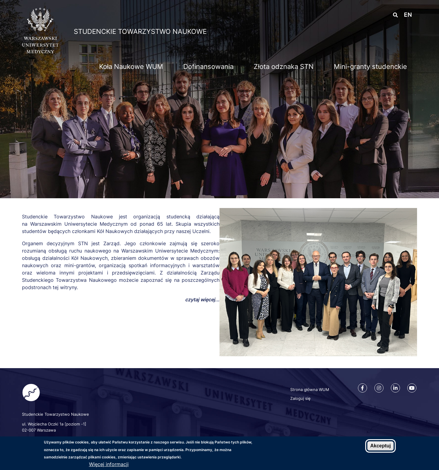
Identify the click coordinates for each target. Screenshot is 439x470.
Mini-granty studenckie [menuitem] (370, 66)
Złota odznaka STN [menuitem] (284, 66)
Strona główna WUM (309, 389)
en (408, 14)
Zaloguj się (300, 398)
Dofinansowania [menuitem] (208, 66)
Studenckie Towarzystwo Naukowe (140, 31)
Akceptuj (380, 446)
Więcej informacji (109, 465)
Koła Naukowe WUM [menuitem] (131, 66)
